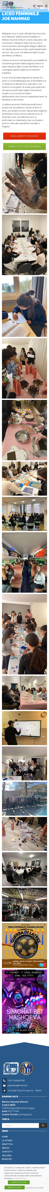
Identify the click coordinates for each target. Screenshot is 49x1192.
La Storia (7, 1140)
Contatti (7, 1152)
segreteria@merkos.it (17, 1085)
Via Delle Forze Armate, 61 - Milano (25, 1090)
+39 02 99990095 (16, 1080)
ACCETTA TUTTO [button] (18, 1182)
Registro (7, 1159)
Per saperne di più (20, 1178)
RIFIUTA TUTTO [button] (14, 1187)
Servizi (5, 1148)
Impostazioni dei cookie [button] (34, 1187)
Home (5, 1137)
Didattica (7, 1144)
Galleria (6, 1155)
